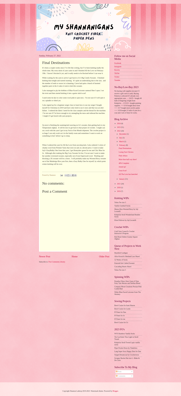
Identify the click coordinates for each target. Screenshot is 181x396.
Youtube (117, 80)
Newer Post (44, 256)
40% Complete (124, 163)
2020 (119, 187)
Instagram (117, 67)
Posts (119, 372)
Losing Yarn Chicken (126, 152)
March (121, 141)
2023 (119, 127)
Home (75, 256)
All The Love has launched (128, 174)
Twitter (116, 77)
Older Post (104, 256)
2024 (119, 123)
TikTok (116, 73)
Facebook (117, 63)
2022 (119, 131)
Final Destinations (125, 148)
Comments (120, 376)
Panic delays (123, 156)
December (123, 134)
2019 (119, 191)
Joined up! (122, 167)
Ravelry (117, 70)
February (122, 145)
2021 (119, 184)
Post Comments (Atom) (57, 262)
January (122, 179)
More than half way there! (128, 159)
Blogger (115, 391)
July (120, 138)
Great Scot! (123, 171)
